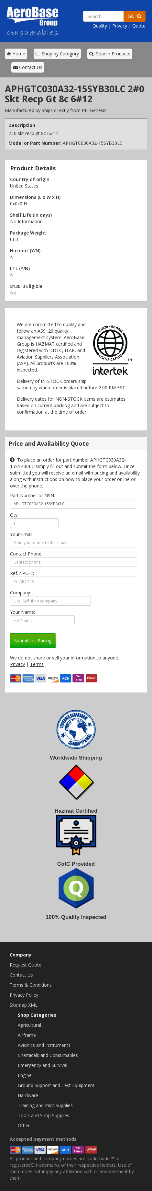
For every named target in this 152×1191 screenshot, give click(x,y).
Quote (139, 26)
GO (134, 16)
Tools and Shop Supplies (43, 1115)
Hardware (28, 1095)
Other (24, 1125)
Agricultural (29, 1025)
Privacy (119, 26)
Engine (25, 1075)
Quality (99, 26)
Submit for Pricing (32, 640)
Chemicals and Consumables (48, 1055)
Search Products (109, 54)
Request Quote (25, 965)
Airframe (27, 1035)
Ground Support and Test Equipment (56, 1085)
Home (16, 54)
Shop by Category (57, 54)
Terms (37, 664)
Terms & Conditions (31, 985)
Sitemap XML (24, 1005)
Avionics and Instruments (44, 1045)
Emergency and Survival (42, 1065)
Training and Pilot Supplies (45, 1105)
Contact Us (27, 67)
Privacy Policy (24, 995)
